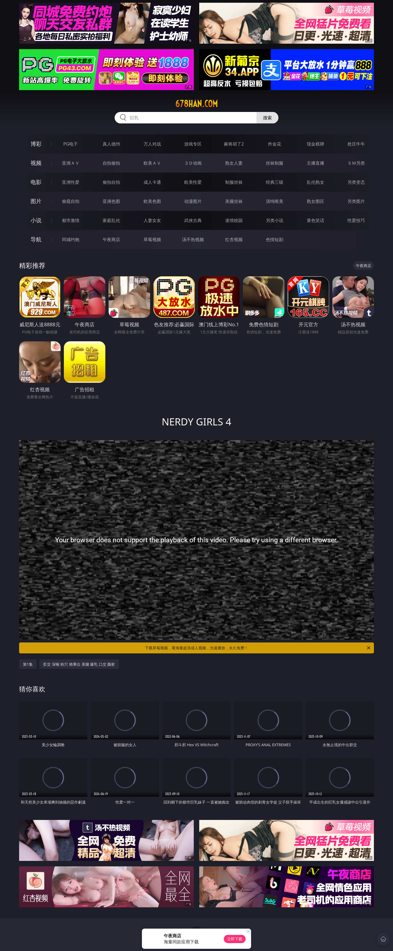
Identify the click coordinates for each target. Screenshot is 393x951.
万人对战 (152, 144)
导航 (36, 239)
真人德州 (111, 144)
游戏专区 (193, 144)
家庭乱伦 (111, 220)
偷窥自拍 (70, 201)
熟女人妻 (234, 163)
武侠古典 (193, 220)
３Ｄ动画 (193, 163)
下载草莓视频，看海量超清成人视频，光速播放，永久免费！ (258, 648)
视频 (36, 163)
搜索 (267, 118)
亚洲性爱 (70, 182)
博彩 (36, 143)
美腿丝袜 (234, 201)
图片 (36, 201)
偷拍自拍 (111, 182)
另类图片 (356, 201)
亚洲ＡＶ (70, 163)
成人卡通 (152, 182)
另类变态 (356, 182)
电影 (36, 182)
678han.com (196, 103)
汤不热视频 (193, 239)
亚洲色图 (111, 201)
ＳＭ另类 (356, 163)
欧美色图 (152, 201)
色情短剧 (274, 239)
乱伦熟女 (315, 182)
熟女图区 (315, 201)
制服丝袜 (234, 182)
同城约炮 (70, 239)
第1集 (28, 664)
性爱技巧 (356, 220)
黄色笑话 (315, 220)
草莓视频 (152, 239)
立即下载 (234, 938)
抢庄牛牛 (356, 144)
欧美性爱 (193, 182)
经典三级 (274, 182)
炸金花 (274, 144)
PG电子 (70, 144)
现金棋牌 (315, 144)
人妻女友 (152, 220)
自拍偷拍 (111, 163)
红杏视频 (234, 239)
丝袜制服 (274, 163)
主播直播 (315, 163)
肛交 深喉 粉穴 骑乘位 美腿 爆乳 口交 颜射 (79, 664)
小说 (36, 220)
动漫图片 (193, 201)
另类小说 (274, 220)
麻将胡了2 (234, 144)
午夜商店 (111, 239)
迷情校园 (234, 220)
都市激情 (70, 220)
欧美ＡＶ (152, 163)
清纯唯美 (274, 201)
